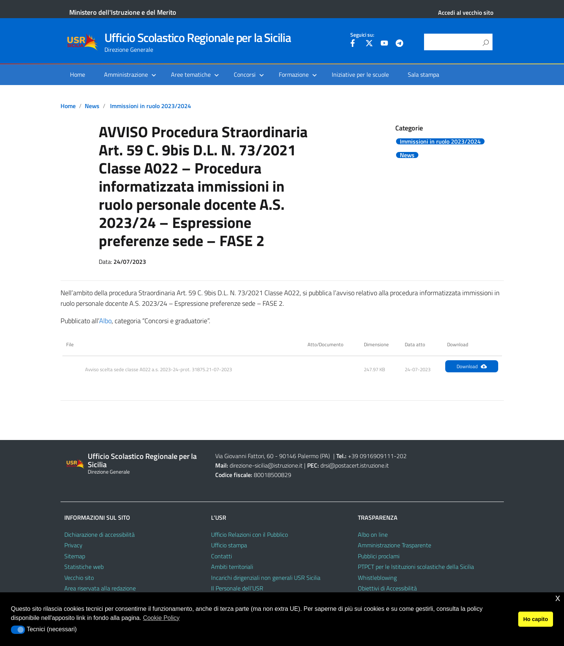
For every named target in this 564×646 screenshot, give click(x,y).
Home (77, 74)
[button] (18, 630)
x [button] (557, 597)
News (92, 105)
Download (472, 366)
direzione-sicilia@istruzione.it (266, 465)
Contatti (221, 556)
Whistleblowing (377, 577)
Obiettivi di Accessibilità (387, 588)
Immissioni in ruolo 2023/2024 (150, 105)
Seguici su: (362, 35)
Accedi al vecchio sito (465, 12)
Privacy (73, 545)
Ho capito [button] (535, 619)
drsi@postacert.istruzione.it (354, 465)
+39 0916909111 (371, 455)
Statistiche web (84, 566)
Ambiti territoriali (232, 566)
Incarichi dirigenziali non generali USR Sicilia (265, 577)
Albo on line (373, 534)
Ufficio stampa (229, 545)
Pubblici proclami (378, 556)
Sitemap (74, 556)
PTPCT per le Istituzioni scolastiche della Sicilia (416, 566)
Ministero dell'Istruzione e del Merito (122, 12)
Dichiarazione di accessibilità (99, 534)
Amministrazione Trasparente (394, 545)
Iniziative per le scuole (360, 74)
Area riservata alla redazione (100, 588)
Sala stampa (423, 74)
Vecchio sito (79, 577)
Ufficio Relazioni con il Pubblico (249, 534)
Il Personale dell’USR (237, 588)
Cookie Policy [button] (161, 618)
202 (401, 455)
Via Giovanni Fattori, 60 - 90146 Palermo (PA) (272, 455)
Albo (105, 321)
